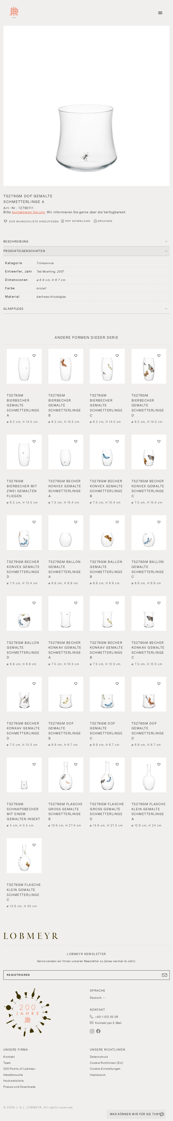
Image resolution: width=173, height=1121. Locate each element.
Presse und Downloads (19, 1086)
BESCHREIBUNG (16, 241)
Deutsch (96, 997)
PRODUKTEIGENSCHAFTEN (24, 251)
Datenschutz (99, 1056)
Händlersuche (13, 1074)
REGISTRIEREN (86, 975)
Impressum (98, 1074)
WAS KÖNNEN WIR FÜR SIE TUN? (135, 1114)
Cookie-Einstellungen (105, 1068)
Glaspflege (13, 308)
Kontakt (9, 1056)
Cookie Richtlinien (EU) (106, 1062)
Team (7, 1062)
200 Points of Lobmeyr (19, 1068)
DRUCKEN (105, 221)
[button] (86, 106)
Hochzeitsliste (13, 1080)
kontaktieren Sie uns (28, 212)
